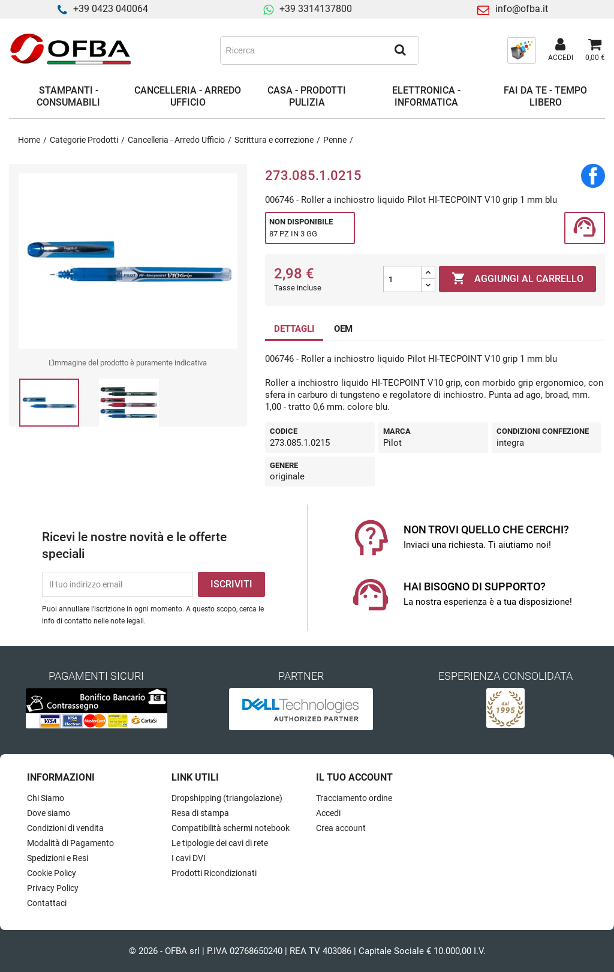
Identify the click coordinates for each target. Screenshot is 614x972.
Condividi (593, 176)
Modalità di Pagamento (70, 843)
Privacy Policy (53, 888)
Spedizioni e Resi (57, 858)
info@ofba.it (521, 8)
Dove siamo (48, 813)
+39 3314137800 (315, 8)
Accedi (328, 813)
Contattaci (47, 903)
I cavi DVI (188, 858)
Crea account (341, 828)
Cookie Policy (51, 873)
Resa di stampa (200, 813)
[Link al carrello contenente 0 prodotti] (595, 50)
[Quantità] (402, 279)
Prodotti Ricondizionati (214, 873)
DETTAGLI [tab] (294, 328)
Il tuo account (354, 777)
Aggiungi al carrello (517, 279)
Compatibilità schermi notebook (230, 828)
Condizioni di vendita (65, 828)
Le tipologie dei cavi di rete (219, 843)
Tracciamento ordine (354, 798)
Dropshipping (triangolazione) (226, 798)
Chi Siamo (45, 798)
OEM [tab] (343, 328)
